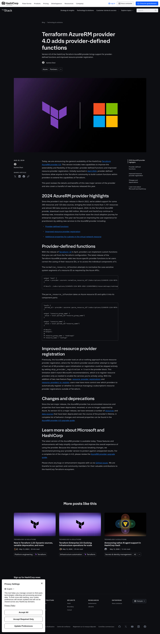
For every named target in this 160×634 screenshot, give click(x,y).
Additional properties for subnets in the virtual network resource (73, 236)
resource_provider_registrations (86, 379)
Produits (37, 3)
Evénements (92, 603)
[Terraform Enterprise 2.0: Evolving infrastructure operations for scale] (80, 531)
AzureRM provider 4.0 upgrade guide (58, 420)
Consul (69, 610)
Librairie (91, 607)
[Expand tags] (61, 69)
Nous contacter (117, 603)
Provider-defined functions (57, 226)
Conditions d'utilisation (46, 627)
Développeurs (56, 3)
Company (79, 3)
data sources (47, 414)
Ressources (69, 3)
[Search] (155, 10)
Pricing (46, 3)
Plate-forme (26, 3)
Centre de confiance (63, 627)
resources (109, 410)
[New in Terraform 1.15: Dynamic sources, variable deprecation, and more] (35, 531)
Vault (69, 603)
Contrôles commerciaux (106, 627)
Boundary (70, 607)
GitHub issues (102, 463)
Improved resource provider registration (62, 231)
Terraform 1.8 (65, 252)
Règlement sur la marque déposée (84, 627)
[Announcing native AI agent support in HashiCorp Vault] (125, 531)
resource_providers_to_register (55, 382)
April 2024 (92, 171)
